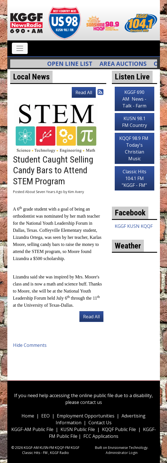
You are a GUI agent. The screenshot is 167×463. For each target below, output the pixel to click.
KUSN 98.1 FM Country (134, 121)
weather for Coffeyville (134, 317)
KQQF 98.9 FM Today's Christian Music (134, 148)
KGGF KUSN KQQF (134, 226)
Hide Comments (30, 345)
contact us (91, 402)
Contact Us (100, 422)
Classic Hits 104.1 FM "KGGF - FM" (134, 178)
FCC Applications (100, 436)
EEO (45, 416)
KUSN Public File (77, 429)
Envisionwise (118, 447)
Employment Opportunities (85, 416)
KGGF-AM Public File (32, 429)
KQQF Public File (119, 429)
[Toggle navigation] (20, 48)
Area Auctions (125, 64)
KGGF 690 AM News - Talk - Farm (134, 99)
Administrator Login (122, 452)
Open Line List (72, 64)
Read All (83, 92)
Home (27, 416)
